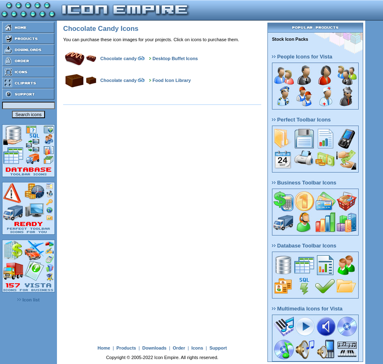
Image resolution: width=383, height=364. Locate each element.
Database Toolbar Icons (304, 246)
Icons (197, 347)
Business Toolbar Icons (304, 183)
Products (126, 347)
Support (218, 347)
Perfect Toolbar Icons (301, 120)
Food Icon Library (171, 80)
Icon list (28, 299)
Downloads (154, 347)
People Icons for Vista (302, 57)
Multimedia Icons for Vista (307, 309)
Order (179, 347)
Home (103, 347)
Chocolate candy (118, 58)
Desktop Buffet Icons (175, 58)
